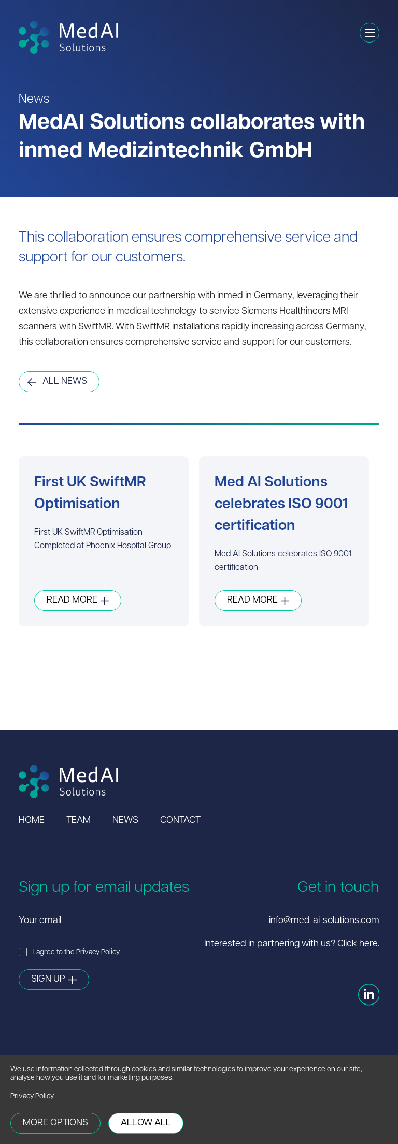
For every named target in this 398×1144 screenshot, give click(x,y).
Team (78, 821)
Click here (357, 944)
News (125, 821)
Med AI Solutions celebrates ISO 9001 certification (281, 505)
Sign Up (48, 979)
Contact (180, 821)
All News (64, 381)
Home (32, 821)
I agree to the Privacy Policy (69, 952)
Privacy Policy (32, 1096)
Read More (72, 600)
